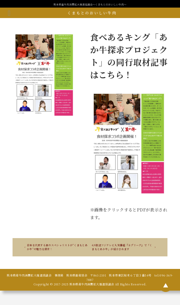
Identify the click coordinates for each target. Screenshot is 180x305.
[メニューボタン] (9, 13)
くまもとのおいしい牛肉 (92, 12)
